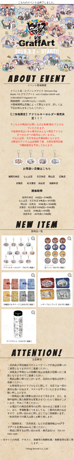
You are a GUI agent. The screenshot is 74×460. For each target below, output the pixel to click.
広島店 (62, 176)
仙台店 (41, 183)
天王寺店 (41, 176)
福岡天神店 (13, 176)
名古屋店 (31, 183)
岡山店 (51, 176)
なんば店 (28, 176)
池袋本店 (53, 183)
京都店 (19, 183)
